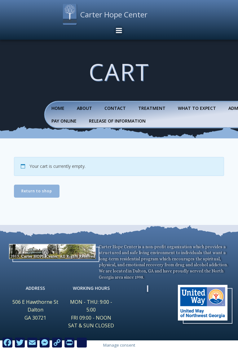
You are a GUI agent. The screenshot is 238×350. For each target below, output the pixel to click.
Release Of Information (117, 121)
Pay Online (64, 121)
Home (57, 108)
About (84, 108)
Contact (115, 108)
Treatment (151, 108)
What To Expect (197, 108)
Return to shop (36, 191)
